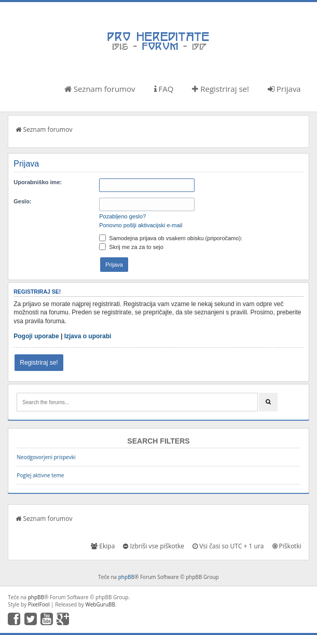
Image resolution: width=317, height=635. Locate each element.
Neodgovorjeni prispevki (46, 457)
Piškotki (286, 546)
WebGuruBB (100, 604)
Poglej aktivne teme (40, 475)
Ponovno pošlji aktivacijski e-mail (140, 225)
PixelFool (39, 604)
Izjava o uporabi (88, 336)
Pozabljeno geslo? (122, 216)
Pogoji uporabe (36, 336)
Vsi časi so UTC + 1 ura (228, 546)
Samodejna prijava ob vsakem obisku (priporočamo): (170, 238)
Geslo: (22, 201)
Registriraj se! (220, 89)
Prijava (284, 89)
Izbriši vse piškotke (153, 546)
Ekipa (103, 546)
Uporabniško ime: (37, 182)
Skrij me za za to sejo (131, 247)
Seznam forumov (99, 89)
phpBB (126, 577)
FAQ (164, 89)
